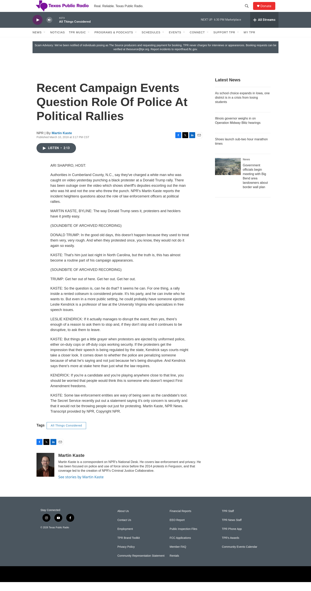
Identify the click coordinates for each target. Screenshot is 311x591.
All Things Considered (66, 434)
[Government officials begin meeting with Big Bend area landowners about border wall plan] (228, 175)
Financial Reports (180, 520)
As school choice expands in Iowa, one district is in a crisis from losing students (242, 106)
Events (175, 41)
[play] (37, 29)
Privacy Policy (126, 555)
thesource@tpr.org (137, 58)
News (37, 41)
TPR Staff (228, 520)
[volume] (49, 28)
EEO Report (177, 528)
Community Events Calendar (239, 555)
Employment (125, 537)
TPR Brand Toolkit (128, 546)
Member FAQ (178, 555)
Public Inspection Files (183, 537)
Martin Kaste (62, 142)
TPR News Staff (232, 528)
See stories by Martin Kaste (81, 485)
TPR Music (77, 41)
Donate (268, 10)
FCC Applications (180, 546)
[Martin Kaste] (45, 474)
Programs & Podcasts (113, 41)
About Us (123, 520)
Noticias (57, 41)
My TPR (249, 41)
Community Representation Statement (140, 564)
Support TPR (224, 41)
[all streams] (264, 29)
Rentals (174, 564)
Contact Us (124, 528)
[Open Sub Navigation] (44, 41)
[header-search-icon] (248, 10)
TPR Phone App (232, 537)
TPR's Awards (230, 546)
